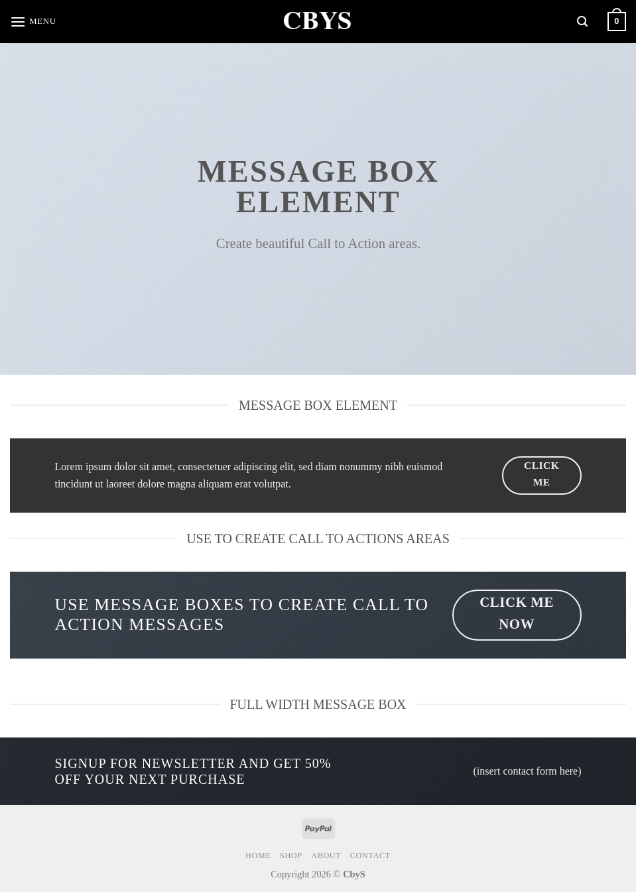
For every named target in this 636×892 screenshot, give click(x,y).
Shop (291, 855)
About (326, 855)
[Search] (582, 21)
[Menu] (33, 21)
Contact (370, 855)
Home (258, 855)
